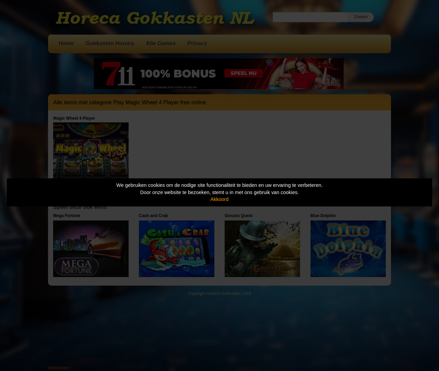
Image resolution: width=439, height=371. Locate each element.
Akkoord (220, 199)
